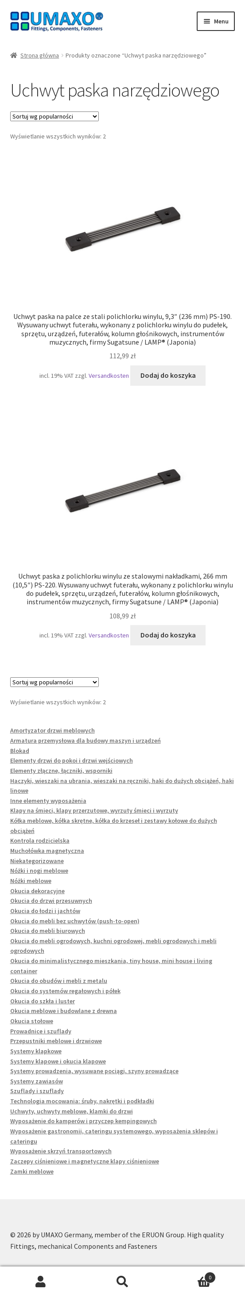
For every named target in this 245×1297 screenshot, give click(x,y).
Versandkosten (109, 376)
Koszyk (189, 1275)
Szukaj (122, 1282)
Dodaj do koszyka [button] (168, 375)
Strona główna (39, 55)
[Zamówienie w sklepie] (54, 116)
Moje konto (41, 1282)
